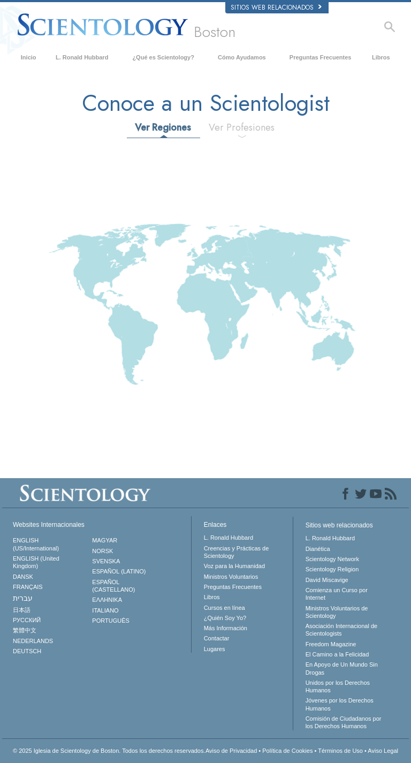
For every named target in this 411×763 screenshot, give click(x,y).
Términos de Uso (340, 750)
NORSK (102, 551)
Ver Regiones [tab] (163, 127)
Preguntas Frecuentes (321, 57)
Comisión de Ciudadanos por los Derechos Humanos (344, 722)
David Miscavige (327, 580)
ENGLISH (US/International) (36, 544)
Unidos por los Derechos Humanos (338, 686)
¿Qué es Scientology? (163, 57)
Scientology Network (332, 559)
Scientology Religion (332, 569)
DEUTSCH (27, 651)
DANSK (23, 576)
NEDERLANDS (33, 641)
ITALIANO (105, 610)
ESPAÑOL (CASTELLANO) (113, 586)
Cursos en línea (224, 608)
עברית (23, 598)
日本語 (22, 610)
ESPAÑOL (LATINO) (119, 571)
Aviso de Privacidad (231, 750)
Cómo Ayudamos (242, 57)
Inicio (28, 57)
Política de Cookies (287, 750)
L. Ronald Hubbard (82, 57)
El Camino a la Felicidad (337, 654)
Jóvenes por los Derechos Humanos (340, 704)
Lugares (214, 649)
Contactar (217, 638)
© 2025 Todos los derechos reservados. (109, 750)
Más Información (225, 628)
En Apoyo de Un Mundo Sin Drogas (342, 668)
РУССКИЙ (27, 620)
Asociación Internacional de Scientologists (342, 630)
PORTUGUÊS (110, 620)
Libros (381, 57)
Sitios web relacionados (276, 7)
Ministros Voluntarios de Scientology (337, 612)
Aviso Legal (383, 750)
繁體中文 (24, 630)
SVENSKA (106, 561)
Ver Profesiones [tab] (242, 127)
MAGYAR (104, 540)
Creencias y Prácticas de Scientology (236, 552)
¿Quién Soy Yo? (225, 618)
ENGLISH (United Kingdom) (36, 562)
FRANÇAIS (28, 587)
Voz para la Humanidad (234, 566)
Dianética (318, 549)
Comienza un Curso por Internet (337, 594)
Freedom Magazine (331, 644)
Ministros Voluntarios (231, 576)
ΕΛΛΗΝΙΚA (107, 599)
